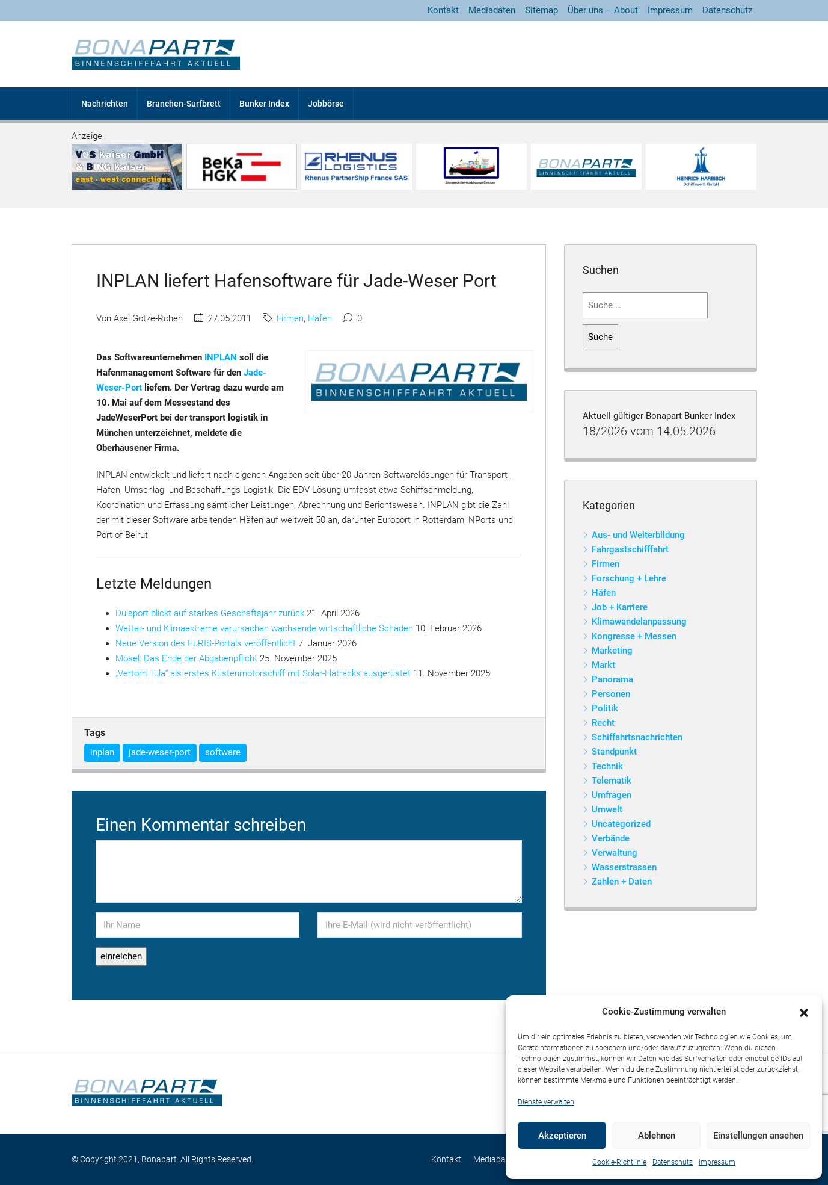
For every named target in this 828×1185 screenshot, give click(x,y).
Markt (603, 665)
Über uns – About (603, 10)
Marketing (612, 650)
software (223, 752)
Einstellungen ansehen (758, 1135)
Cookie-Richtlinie (619, 1162)
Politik (605, 708)
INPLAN (220, 357)
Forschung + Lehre (629, 578)
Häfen (320, 318)
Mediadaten (491, 10)
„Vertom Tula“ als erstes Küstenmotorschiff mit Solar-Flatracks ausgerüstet (263, 673)
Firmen (290, 318)
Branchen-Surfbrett (184, 103)
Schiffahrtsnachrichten (637, 737)
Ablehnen (656, 1135)
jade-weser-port (160, 752)
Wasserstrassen (624, 867)
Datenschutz (672, 1162)
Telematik (611, 780)
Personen (611, 693)
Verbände (611, 838)
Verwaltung (614, 852)
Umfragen (611, 795)
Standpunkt (614, 751)
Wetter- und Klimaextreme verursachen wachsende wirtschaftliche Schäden (264, 628)
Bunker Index (264, 103)
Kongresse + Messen (634, 636)
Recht (603, 722)
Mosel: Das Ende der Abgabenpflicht (186, 658)
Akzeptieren (562, 1135)
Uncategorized (621, 823)
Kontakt (443, 10)
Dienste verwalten (546, 1102)
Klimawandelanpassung (639, 621)
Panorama (612, 679)
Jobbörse (326, 103)
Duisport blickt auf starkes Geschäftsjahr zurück (209, 613)
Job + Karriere (620, 607)
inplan (102, 752)
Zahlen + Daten (622, 881)
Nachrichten (104, 103)
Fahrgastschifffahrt (630, 549)
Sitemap (541, 10)
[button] (804, 1012)
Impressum (717, 1162)
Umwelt (607, 809)
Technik (607, 766)
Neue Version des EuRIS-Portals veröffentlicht (205, 643)
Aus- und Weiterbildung (638, 535)
